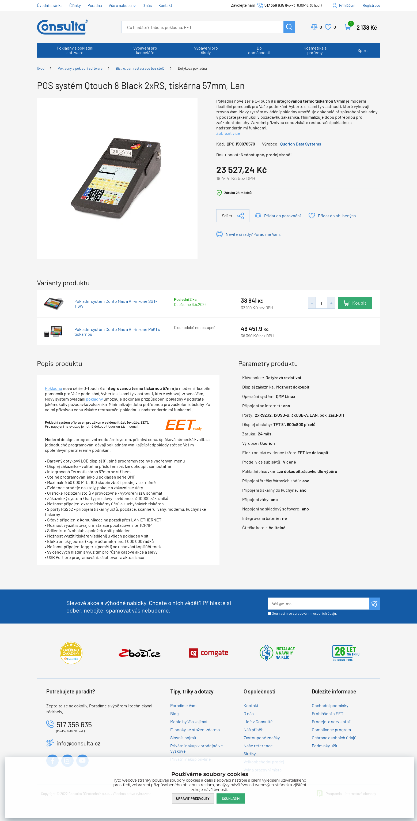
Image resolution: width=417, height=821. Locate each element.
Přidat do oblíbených (337, 215)
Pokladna (53, 388)
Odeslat (374, 604)
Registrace (371, 5)
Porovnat (321, 27)
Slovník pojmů (183, 737)
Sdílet (227, 215)
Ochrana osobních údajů (334, 737)
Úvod (40, 68)
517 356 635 (274, 5)
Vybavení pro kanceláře (145, 50)
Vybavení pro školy (206, 50)
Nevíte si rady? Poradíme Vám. (253, 234)
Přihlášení (347, 5)
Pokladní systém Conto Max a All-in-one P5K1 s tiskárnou (117, 332)
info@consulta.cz (78, 743)
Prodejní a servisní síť (331, 721)
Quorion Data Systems (300, 143)
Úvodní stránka (50, 5)
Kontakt (165, 5)
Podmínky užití (325, 745)
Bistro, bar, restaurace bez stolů (140, 68)
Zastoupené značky (262, 737)
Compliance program (331, 729)
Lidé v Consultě (258, 721)
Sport (363, 50)
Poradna (95, 5)
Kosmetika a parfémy (315, 50)
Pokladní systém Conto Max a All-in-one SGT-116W (115, 303)
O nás (147, 5)
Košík (362, 26)
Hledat (289, 27)
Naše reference (258, 745)
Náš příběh (254, 729)
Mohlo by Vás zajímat (189, 721)
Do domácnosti (259, 50)
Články (75, 5)
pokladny (94, 398)
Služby (250, 753)
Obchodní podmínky (330, 705)
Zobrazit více (228, 133)
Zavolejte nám (243, 5)
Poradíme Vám (183, 705)
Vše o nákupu (120, 5)
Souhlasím (231, 798)
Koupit (359, 303)
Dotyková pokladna (192, 68)
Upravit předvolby (193, 798)
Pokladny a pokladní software (75, 50)
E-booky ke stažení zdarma (195, 729)
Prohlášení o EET (327, 713)
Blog (174, 713)
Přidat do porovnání (282, 215)
